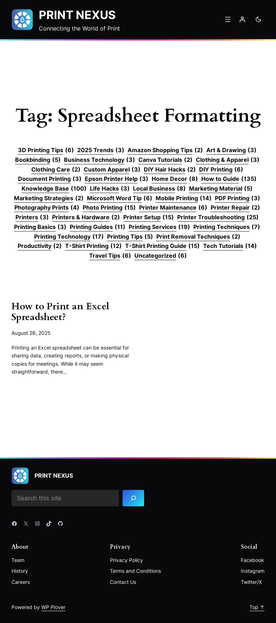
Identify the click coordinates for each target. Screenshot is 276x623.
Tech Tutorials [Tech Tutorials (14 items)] (230, 246)
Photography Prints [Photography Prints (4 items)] (46, 207)
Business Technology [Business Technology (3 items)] (99, 160)
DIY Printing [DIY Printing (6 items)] (221, 169)
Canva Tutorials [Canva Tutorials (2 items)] (165, 160)
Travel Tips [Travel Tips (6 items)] (110, 256)
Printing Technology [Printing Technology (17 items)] (69, 237)
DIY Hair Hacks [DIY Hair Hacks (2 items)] (170, 169)
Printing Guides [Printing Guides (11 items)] (97, 227)
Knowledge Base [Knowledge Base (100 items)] (54, 188)
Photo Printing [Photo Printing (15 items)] (109, 207)
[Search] (133, 498)
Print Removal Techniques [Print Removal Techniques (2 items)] (198, 237)
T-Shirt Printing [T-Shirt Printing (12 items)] (93, 246)
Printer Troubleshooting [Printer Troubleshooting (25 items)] (218, 217)
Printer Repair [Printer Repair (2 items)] (235, 207)
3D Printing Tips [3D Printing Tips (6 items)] (46, 150)
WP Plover (53, 607)
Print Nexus (77, 15)
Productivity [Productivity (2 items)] (40, 246)
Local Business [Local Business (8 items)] (159, 188)
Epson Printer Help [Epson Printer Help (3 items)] (116, 179)
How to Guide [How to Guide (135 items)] (229, 179)
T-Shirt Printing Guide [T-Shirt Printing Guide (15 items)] (162, 246)
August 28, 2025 (31, 333)
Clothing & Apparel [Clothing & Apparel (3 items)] (227, 160)
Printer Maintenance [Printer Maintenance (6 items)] (173, 207)
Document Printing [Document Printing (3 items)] (50, 179)
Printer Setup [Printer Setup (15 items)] (148, 217)
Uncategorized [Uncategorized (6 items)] (160, 256)
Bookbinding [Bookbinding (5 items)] (38, 160)
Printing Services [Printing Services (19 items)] (159, 227)
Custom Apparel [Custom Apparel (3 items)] (112, 169)
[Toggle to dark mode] (258, 19)
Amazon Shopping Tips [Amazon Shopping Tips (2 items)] (165, 150)
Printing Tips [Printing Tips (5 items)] (130, 237)
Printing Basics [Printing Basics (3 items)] (40, 227)
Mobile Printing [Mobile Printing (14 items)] (184, 198)
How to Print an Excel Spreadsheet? (60, 312)
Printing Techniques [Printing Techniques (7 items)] (226, 227)
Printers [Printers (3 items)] (32, 217)
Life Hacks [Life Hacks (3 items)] (110, 188)
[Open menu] (228, 19)
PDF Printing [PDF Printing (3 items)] (237, 198)
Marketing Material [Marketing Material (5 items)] (221, 188)
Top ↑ (256, 607)
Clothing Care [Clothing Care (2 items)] (55, 169)
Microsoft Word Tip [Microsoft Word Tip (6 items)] (119, 198)
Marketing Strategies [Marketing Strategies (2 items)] (49, 198)
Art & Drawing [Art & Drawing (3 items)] (231, 150)
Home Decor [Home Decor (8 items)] (175, 179)
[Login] (242, 19)
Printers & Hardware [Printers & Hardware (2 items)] (86, 217)
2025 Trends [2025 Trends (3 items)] (100, 150)
